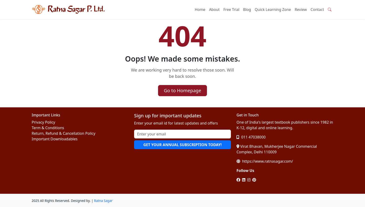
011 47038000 (251, 137)
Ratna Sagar (103, 200)
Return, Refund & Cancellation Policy (63, 133)
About (214, 9)
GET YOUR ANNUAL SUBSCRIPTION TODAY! (182, 144)
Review (301, 9)
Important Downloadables (55, 138)
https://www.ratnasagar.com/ (265, 161)
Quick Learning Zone (273, 9)
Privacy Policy (43, 122)
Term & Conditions (48, 127)
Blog (247, 9)
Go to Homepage (182, 90)
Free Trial (231, 9)
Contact (317, 9)
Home (200, 9)
